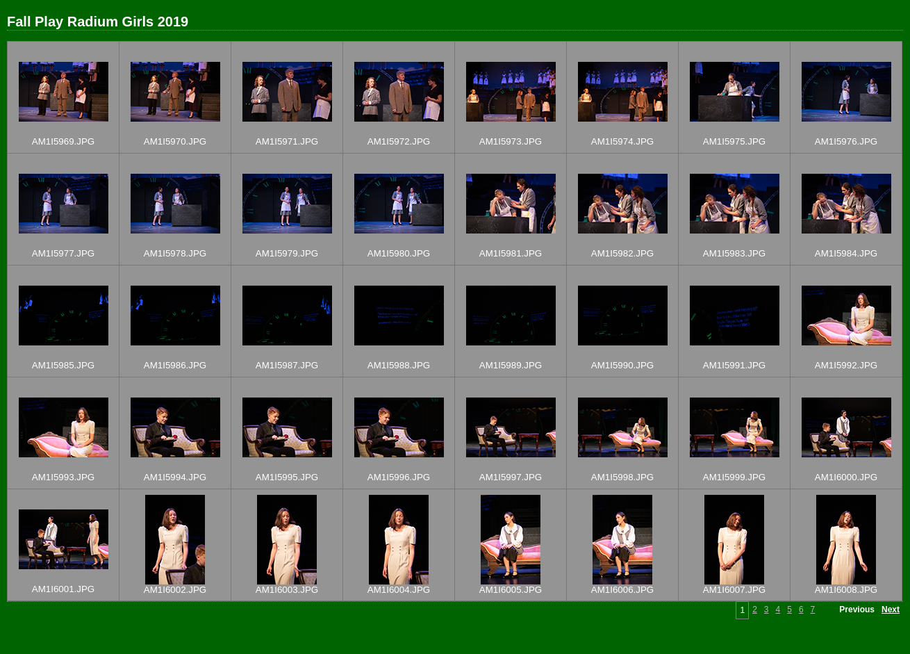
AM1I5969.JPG (63, 141)
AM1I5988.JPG (398, 365)
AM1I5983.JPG (734, 253)
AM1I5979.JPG (287, 253)
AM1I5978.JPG (175, 253)
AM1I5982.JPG (622, 253)
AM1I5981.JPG (510, 253)
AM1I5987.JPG (287, 365)
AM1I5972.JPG (398, 141)
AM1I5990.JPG (622, 365)
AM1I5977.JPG (63, 253)
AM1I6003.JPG (287, 589)
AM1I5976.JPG (846, 141)
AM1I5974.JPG (622, 141)
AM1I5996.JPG (398, 477)
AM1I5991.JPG (734, 365)
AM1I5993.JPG (63, 477)
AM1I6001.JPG (63, 589)
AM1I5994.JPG (175, 477)
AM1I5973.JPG (510, 141)
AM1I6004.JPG (398, 589)
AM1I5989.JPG (510, 365)
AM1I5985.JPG (63, 365)
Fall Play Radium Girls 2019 (97, 21)
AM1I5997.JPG (510, 477)
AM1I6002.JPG (175, 589)
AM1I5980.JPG (398, 253)
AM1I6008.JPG (846, 589)
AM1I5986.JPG (175, 365)
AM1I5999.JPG (734, 477)
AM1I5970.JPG (175, 141)
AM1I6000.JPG (846, 477)
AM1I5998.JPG (622, 477)
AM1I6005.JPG (510, 589)
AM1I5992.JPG (846, 365)
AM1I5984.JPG (846, 253)
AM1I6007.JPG (734, 589)
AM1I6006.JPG (622, 589)
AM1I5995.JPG (287, 477)
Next (891, 609)
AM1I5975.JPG (734, 141)
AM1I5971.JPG (287, 141)
